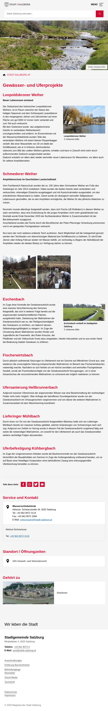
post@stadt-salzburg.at (24, 650)
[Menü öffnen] (97, 4)
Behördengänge (12, 669)
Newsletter (9, 673)
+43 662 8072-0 (22, 647)
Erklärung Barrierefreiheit (17, 665)
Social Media (10, 677)
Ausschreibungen (13, 660)
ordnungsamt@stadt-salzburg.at (36, 520)
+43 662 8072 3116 (19, 536)
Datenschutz (10, 692)
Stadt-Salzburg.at (18, 75)
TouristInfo (9, 682)
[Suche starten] (100, 13)
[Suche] (50, 13)
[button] (23, 484)
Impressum (10, 695)
